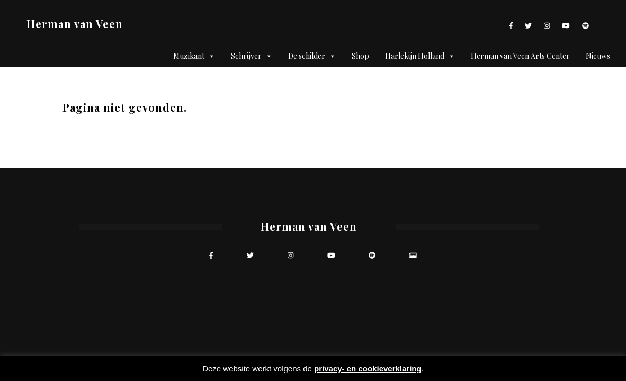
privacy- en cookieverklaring (368, 368)
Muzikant (194, 56)
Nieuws (598, 56)
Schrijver (251, 56)
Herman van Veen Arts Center (520, 56)
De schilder (312, 56)
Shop (360, 56)
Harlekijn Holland (420, 56)
